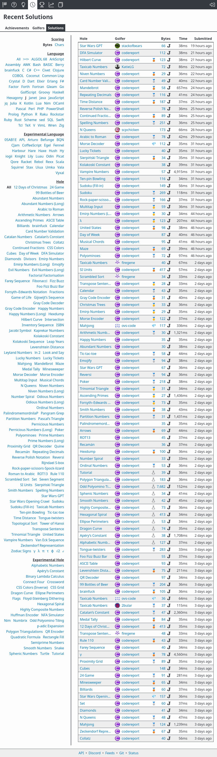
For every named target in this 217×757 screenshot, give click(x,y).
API (81, 753)
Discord (95, 753)
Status (133, 753)
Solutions (56, 28)
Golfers (38, 28)
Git (121, 753)
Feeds (110, 753)
